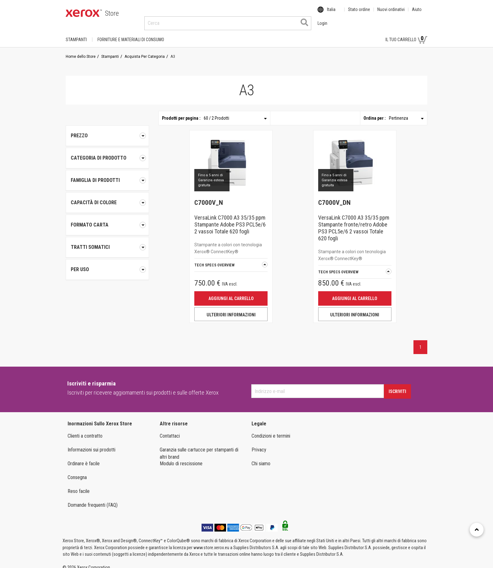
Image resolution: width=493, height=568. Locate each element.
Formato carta (107, 219)
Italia (331, 13)
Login (369, 33)
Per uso (107, 263)
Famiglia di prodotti (107, 174)
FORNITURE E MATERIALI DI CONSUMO (130, 33)
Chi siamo (261, 458)
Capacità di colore (107, 197)
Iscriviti (397, 385)
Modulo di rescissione (181, 458)
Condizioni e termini (271, 430)
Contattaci (170, 430)
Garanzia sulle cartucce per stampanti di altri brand (199, 447)
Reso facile (79, 485)
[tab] (107, 152)
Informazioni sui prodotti (91, 444)
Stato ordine (359, 13)
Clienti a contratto (85, 430)
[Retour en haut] (477, 530)
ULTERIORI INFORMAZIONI (231, 308)
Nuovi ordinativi (391, 13)
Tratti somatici (107, 241)
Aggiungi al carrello (231, 292)
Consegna (77, 471)
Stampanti (76, 33)
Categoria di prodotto (107, 152)
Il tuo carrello (406, 33)
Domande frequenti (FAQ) (93, 499)
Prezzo (107, 130)
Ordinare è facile (84, 458)
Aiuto (417, 13)
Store (112, 13)
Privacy (259, 444)
